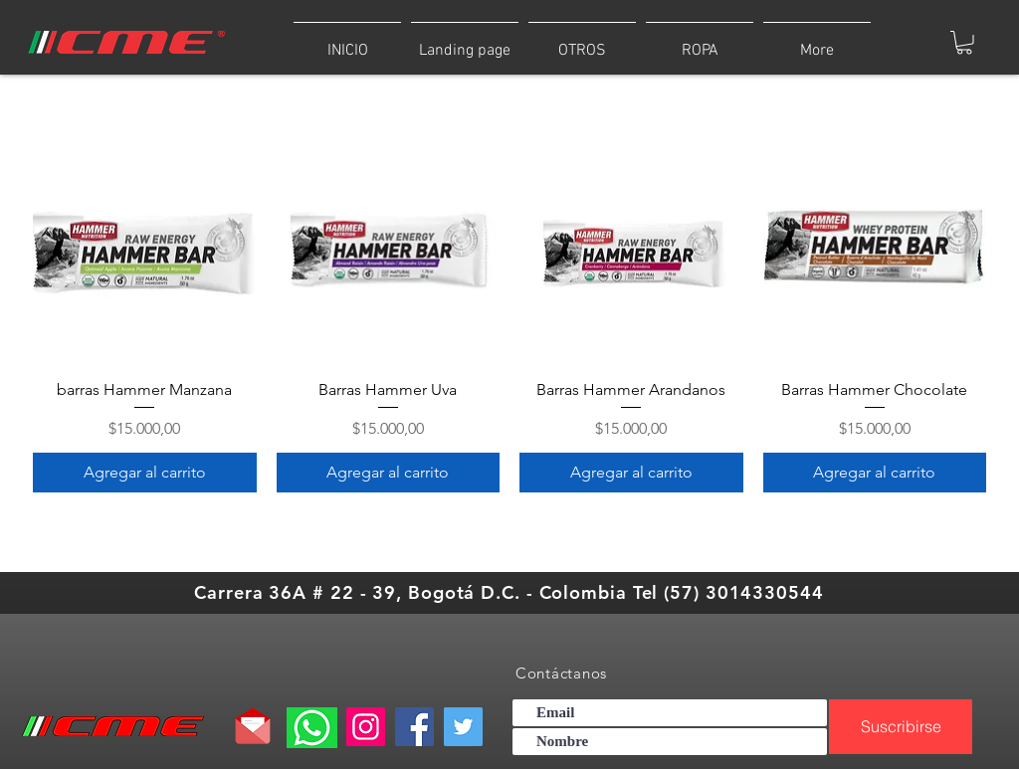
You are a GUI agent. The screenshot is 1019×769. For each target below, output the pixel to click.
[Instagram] (365, 726)
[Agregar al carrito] (145, 472)
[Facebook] (414, 726)
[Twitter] (463, 726)
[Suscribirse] (900, 726)
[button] (699, 42)
